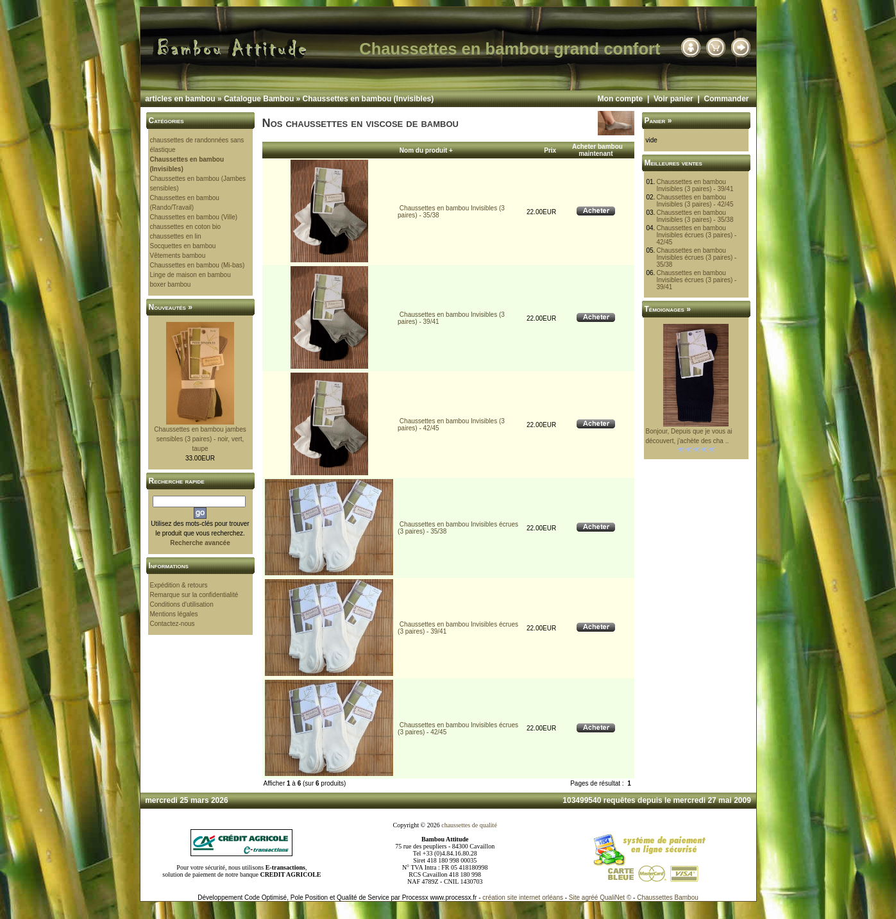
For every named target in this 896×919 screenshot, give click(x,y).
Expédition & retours (179, 585)
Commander (726, 98)
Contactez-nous (172, 623)
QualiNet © (615, 897)
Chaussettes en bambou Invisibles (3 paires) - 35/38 (694, 216)
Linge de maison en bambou (190, 274)
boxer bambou (170, 284)
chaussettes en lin (175, 236)
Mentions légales (174, 614)
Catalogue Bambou (259, 98)
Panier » (658, 120)
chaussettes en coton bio (185, 226)
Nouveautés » (170, 307)
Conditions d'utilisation (182, 604)
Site (574, 897)
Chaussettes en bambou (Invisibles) (368, 98)
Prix (550, 150)
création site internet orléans (522, 897)
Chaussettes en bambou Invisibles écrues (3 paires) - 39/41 (696, 280)
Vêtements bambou (178, 255)
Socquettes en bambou (183, 245)
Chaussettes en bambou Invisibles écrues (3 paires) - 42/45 (696, 235)
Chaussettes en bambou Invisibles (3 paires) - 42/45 (694, 201)
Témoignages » (668, 309)
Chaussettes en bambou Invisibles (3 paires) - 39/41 (694, 185)
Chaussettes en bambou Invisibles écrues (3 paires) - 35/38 (696, 257)
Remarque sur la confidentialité (194, 594)
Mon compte (620, 98)
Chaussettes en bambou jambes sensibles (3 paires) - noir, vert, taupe (200, 439)
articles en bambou (180, 98)
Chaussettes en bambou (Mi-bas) (197, 265)
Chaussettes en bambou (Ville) (194, 217)
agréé (590, 897)
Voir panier (673, 98)
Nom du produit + (426, 150)
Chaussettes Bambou (667, 897)
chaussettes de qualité (469, 825)
